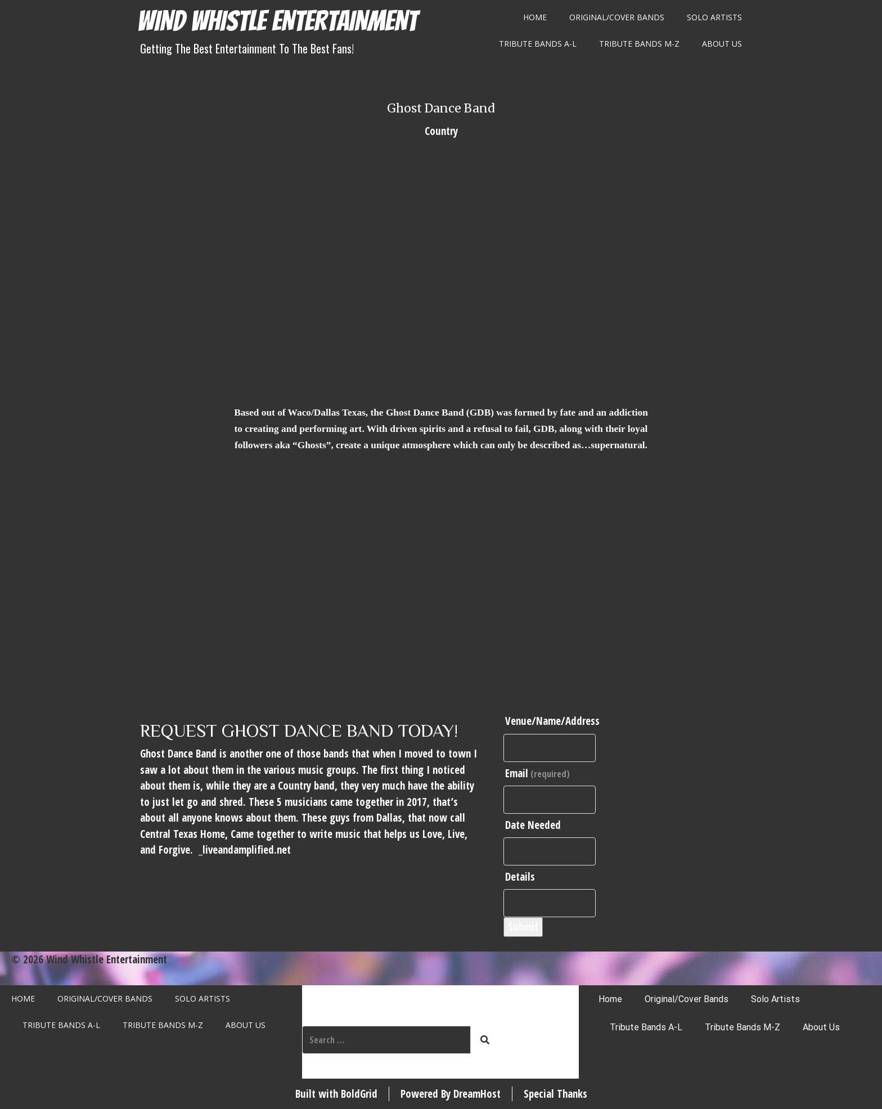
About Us (722, 43)
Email (537, 773)
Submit (523, 926)
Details (520, 876)
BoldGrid (359, 1094)
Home (535, 17)
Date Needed (533, 825)
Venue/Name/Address (552, 721)
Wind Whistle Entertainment (277, 21)
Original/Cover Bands (616, 17)
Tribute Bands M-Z (639, 43)
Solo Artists (714, 17)
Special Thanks (555, 1094)
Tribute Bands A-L (538, 43)
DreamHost (477, 1094)
